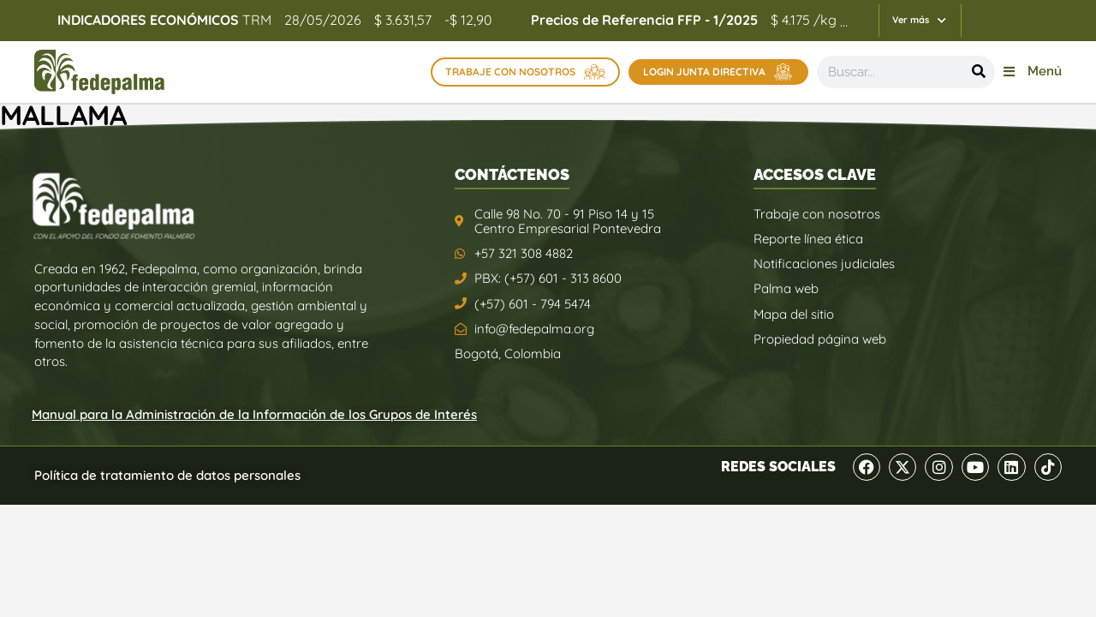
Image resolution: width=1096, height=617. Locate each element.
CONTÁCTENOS (512, 174)
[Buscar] (978, 72)
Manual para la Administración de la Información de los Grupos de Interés (254, 414)
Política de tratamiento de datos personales (167, 475)
